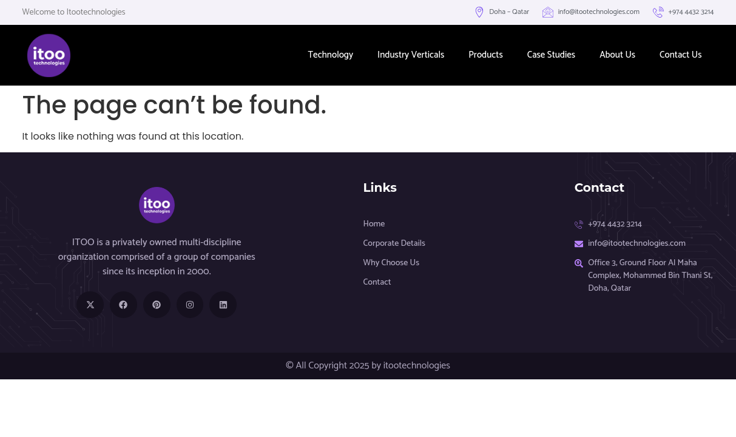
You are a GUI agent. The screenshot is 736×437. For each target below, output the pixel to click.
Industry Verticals (410, 55)
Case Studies (551, 55)
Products (485, 55)
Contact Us (680, 55)
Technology (331, 55)
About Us (617, 55)
